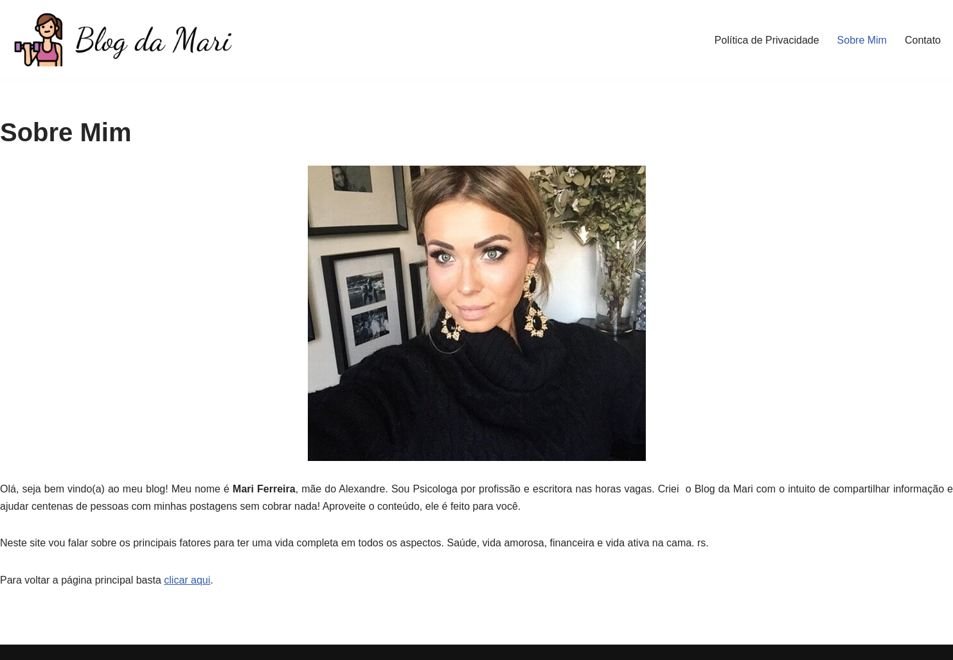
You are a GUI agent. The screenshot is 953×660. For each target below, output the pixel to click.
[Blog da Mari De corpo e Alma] (122, 40)
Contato (923, 40)
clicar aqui (187, 580)
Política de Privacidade (767, 40)
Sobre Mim (862, 40)
